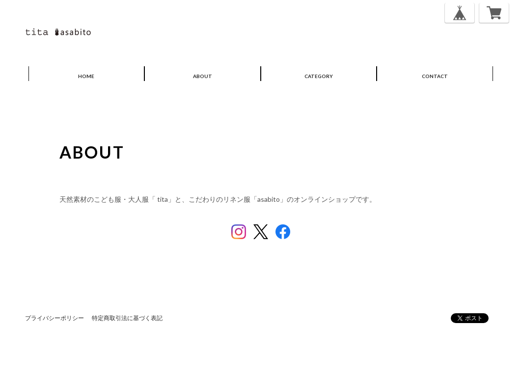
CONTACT (435, 76)
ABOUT (202, 76)
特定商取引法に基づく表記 (127, 318)
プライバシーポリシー (54, 318)
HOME (86, 76)
